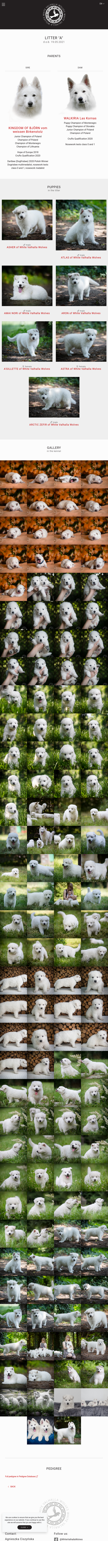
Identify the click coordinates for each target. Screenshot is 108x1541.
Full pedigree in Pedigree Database (21, 1479)
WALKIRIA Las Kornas (80, 118)
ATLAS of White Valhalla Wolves (81, 257)
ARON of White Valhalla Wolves (81, 313)
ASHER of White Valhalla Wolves (27, 247)
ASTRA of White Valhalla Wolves (81, 368)
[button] (18, 4)
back (11, 1489)
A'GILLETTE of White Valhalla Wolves (27, 368)
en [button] (102, 4)
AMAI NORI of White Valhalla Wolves (27, 313)
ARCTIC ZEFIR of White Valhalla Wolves (54, 424)
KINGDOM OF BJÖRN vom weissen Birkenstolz (28, 129)
